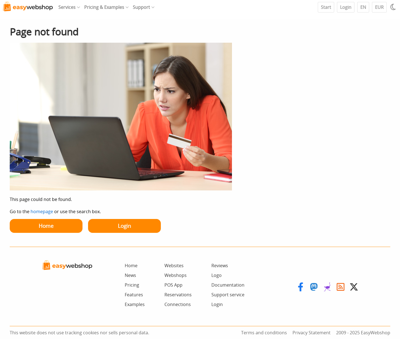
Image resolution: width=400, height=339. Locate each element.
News (130, 275)
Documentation (227, 285)
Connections (177, 304)
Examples (135, 304)
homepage (42, 211)
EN (363, 7)
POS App (173, 285)
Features (134, 295)
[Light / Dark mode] (393, 7)
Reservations (178, 295)
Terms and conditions (264, 333)
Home (46, 226)
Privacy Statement (311, 333)
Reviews (219, 265)
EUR (379, 7)
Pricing (132, 285)
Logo (216, 275)
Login (345, 7)
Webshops (175, 275)
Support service (227, 295)
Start (326, 7)
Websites (174, 265)
